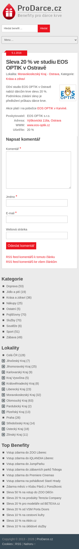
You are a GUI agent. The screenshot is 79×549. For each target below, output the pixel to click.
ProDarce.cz (45, 539)
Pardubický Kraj (17, 406)
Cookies (7, 544)
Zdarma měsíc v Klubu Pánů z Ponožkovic (34, 486)
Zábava (11, 337)
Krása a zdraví (15, 79)
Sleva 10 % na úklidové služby (26, 526)
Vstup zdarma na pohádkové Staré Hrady (34, 481)
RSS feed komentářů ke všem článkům (31, 261)
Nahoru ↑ (30, 544)
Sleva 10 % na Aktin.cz (21, 520)
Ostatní (11, 309)
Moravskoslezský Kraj (32, 74)
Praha (10, 417)
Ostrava (54, 74)
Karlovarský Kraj (17, 372)
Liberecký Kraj (16, 389)
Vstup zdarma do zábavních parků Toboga (34, 469)
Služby (11, 320)
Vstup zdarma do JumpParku (26, 464)
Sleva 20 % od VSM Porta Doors (28, 509)
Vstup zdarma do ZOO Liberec (27, 452)
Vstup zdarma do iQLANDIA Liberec (30, 458)
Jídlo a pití (13, 292)
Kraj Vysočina (15, 378)
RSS (18, 544)
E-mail (11, 213)
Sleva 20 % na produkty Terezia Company (34, 498)
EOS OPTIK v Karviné (51, 108)
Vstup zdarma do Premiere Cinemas (30, 475)
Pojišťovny (13, 314)
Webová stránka (16, 229)
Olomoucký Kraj (17, 400)
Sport (10, 331)
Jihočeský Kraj (16, 360)
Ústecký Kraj (15, 429)
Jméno (11, 196)
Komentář (13, 149)
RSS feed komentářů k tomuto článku (30, 257)
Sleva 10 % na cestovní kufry (26, 515)
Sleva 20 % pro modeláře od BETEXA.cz (33, 503)
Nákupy (11, 303)
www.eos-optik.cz (38, 125)
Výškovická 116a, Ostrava (44, 120)
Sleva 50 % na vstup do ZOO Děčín (30, 492)
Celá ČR (12, 355)
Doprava (12, 286)
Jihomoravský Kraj (19, 366)
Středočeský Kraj (18, 423)
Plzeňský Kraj (15, 412)
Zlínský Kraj (14, 434)
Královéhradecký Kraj (21, 383)
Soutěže (12, 326)
